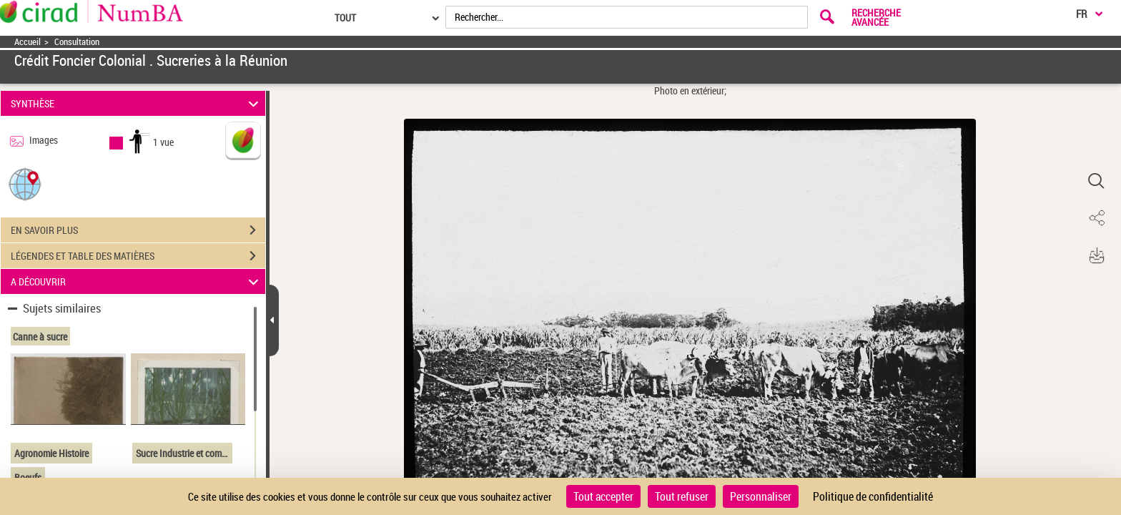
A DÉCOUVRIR (137, 281)
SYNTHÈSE (137, 103)
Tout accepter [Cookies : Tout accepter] (603, 496)
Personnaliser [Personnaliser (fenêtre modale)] (760, 496)
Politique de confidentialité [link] (873, 496)
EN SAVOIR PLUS (138, 230)
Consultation (76, 42)
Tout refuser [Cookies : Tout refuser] (681, 496)
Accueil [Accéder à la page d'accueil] (27, 42)
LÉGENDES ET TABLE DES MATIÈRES (138, 256)
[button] (25, 183)
